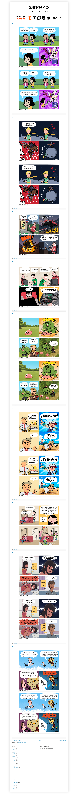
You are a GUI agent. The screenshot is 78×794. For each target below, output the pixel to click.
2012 (14, 749)
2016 (14, 755)
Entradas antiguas (62, 740)
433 (13, 23)
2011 (14, 748)
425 (13, 646)
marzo (15, 759)
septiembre (16, 767)
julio (15, 764)
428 (13, 408)
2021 (14, 787)
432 (13, 117)
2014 (14, 752)
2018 (14, 785)
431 (13, 211)
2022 (14, 788)
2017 (14, 756)
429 (13, 313)
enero (15, 757)
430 (13, 261)
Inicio (40, 740)
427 (13, 502)
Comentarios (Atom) (22, 742)
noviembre (16, 782)
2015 (14, 753)
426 (13, 552)
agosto (15, 766)
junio (15, 763)
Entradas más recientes (16, 740)
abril (15, 760)
